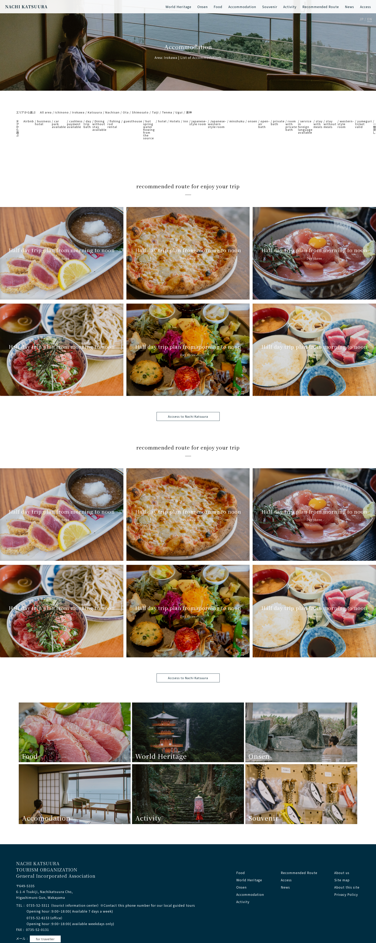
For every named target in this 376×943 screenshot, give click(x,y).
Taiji (155, 112)
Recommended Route (320, 6)
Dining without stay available (99, 125)
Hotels (175, 121)
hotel (162, 121)
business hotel (43, 122)
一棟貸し (374, 128)
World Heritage (178, 6)
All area (46, 112)
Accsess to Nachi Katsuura (188, 416)
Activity (289, 6)
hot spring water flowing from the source (149, 129)
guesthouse (133, 121)
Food (218, 6)
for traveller (45, 939)
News (349, 6)
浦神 (189, 112)
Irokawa (78, 112)
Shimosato (140, 112)
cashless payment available (74, 124)
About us (341, 872)
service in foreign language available (305, 126)
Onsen (202, 6)
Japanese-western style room (217, 124)
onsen (252, 121)
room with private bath (291, 125)
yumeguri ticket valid (363, 124)
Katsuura (95, 112)
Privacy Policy (346, 894)
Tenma (167, 112)
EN (369, 19)
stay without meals (330, 124)
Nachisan (112, 112)
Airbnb (28, 121)
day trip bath (87, 124)
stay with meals (318, 124)
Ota (126, 112)
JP (361, 19)
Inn (185, 121)
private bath (277, 122)
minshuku (237, 121)
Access (365, 6)
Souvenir (269, 6)
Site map (342, 880)
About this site (346, 887)
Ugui (179, 112)
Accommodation (242, 6)
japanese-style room (198, 122)
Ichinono (62, 112)
